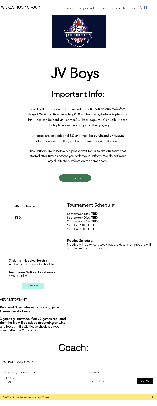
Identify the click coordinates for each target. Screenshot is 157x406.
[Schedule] (33, 286)
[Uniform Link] (75, 178)
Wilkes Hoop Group (18, 362)
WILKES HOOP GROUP (20, 7)
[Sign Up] (145, 381)
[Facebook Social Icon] (145, 7)
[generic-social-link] (140, 7)
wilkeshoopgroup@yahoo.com (19, 372)
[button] (119, 8)
